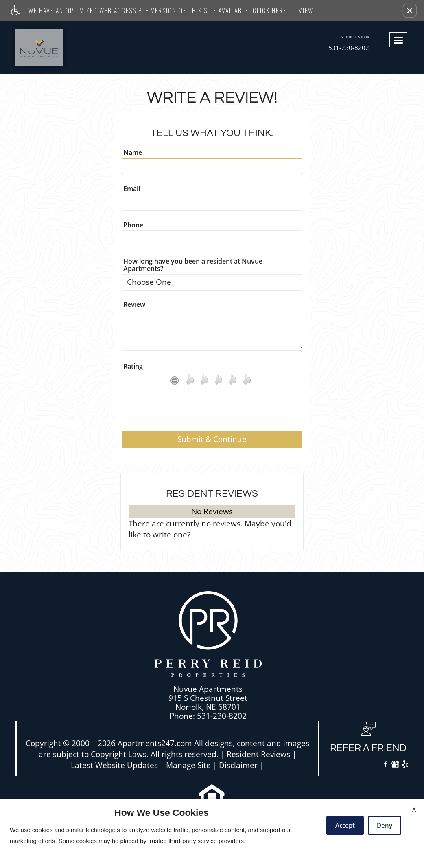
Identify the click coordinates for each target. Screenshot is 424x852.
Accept (345, 825)
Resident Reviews (258, 754)
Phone (133, 225)
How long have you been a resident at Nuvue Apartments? (192, 265)
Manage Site (188, 765)
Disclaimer (238, 765)
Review (134, 304)
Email (131, 188)
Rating (133, 366)
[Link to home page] (57, 47)
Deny (384, 825)
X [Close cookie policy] (414, 809)
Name (132, 152)
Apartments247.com (155, 743)
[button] (409, 10)
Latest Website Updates (114, 765)
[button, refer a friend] (368, 740)
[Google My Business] (395, 765)
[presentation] (212, 411)
